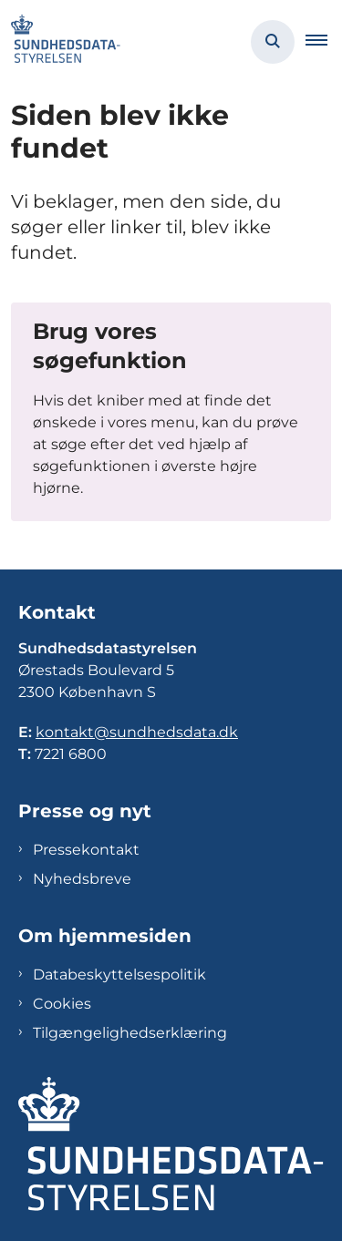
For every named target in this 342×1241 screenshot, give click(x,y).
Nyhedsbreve (82, 878)
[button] (324, 42)
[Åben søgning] (273, 42)
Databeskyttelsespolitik (119, 974)
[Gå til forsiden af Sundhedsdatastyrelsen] (60, 42)
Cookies (62, 1003)
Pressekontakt (86, 849)
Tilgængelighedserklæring (130, 1032)
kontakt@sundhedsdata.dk (137, 732)
